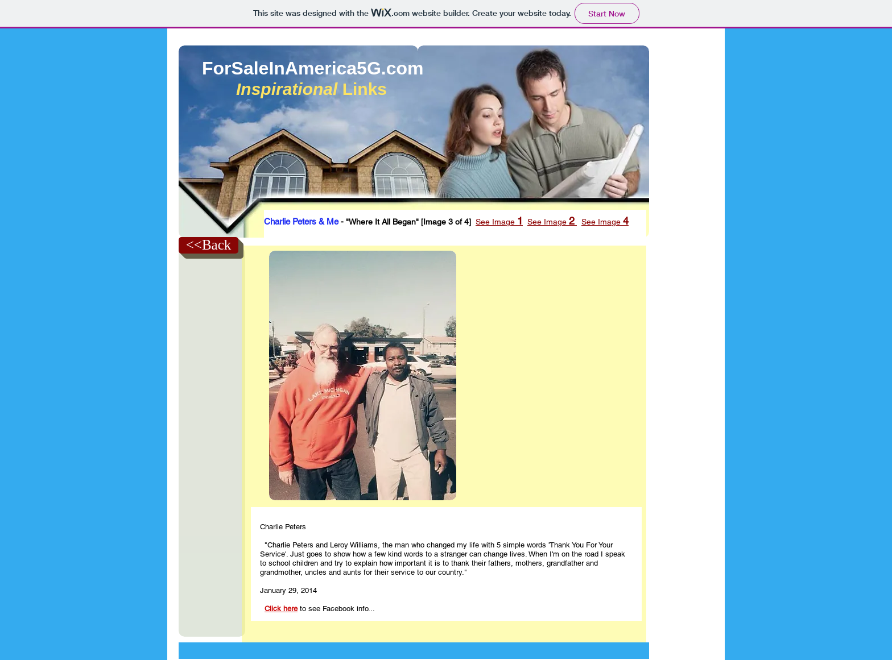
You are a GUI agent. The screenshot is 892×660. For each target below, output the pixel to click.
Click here (281, 608)
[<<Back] (208, 245)
